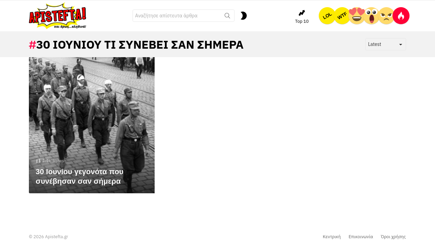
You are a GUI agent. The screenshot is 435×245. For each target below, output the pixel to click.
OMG (371, 15)
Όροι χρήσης (393, 237)
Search (227, 17)
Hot (401, 15)
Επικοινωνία (361, 237)
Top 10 (302, 17)
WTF (342, 15)
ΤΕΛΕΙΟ (356, 15)
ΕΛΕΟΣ (386, 15)
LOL (327, 15)
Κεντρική (332, 237)
